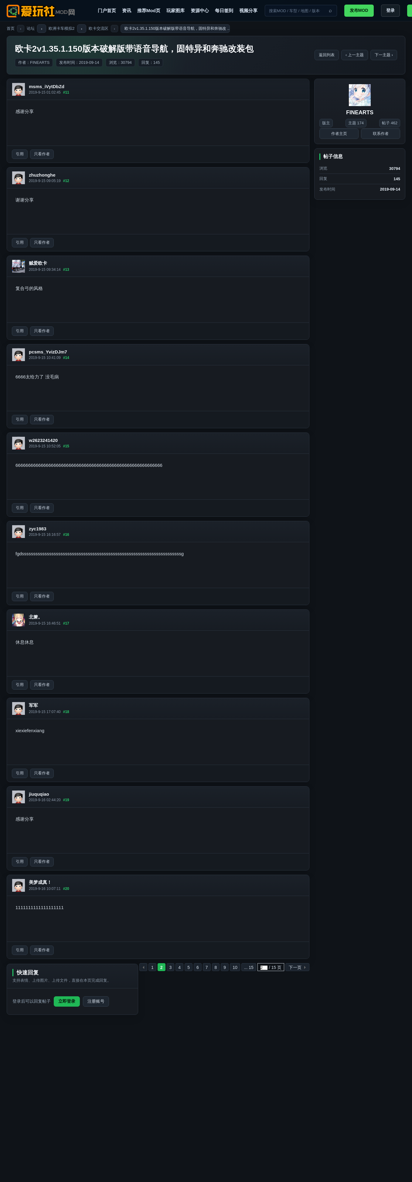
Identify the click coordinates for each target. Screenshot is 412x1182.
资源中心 (200, 10)
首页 (11, 28)
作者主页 (339, 133)
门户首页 (107, 10)
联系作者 (381, 133)
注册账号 (95, 1001)
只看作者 (42, 154)
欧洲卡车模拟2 (61, 28)
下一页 (295, 967)
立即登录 (66, 1001)
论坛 (31, 28)
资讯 (126, 10)
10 (235, 967)
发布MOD (359, 10)
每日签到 (224, 10)
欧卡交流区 (98, 28)
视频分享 (248, 10)
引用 (20, 154)
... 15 (249, 967)
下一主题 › (384, 55)
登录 (390, 10)
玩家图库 (175, 10)
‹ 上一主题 (355, 55)
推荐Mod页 (148, 10)
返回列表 (327, 55)
